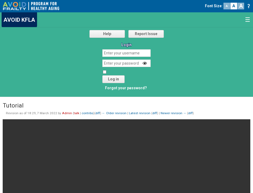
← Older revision (114, 113)
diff (97, 113)
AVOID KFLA (19, 20)
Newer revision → (173, 113)
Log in (113, 79)
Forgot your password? (126, 88)
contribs (87, 113)
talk (76, 113)
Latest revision (139, 113)
